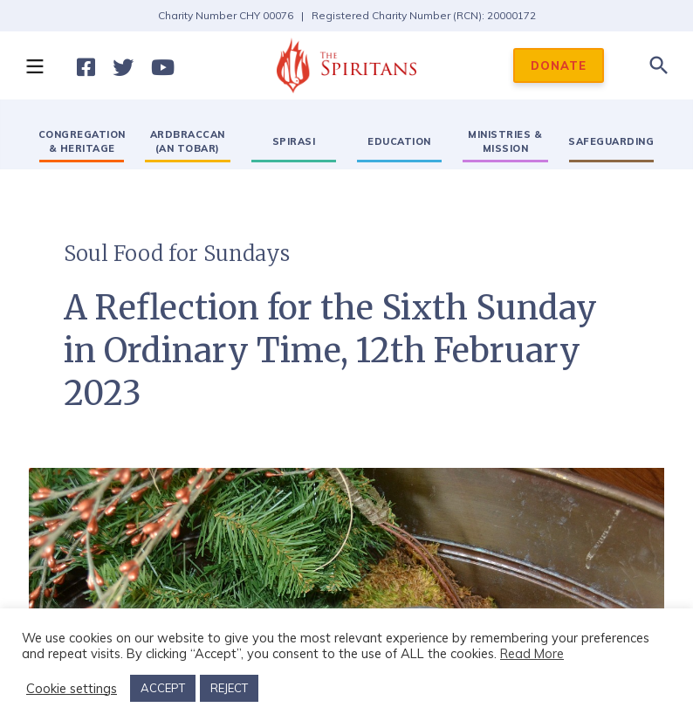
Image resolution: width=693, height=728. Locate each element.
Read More (532, 653)
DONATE (559, 65)
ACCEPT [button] (163, 688)
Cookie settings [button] (71, 689)
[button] (34, 65)
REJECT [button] (229, 688)
